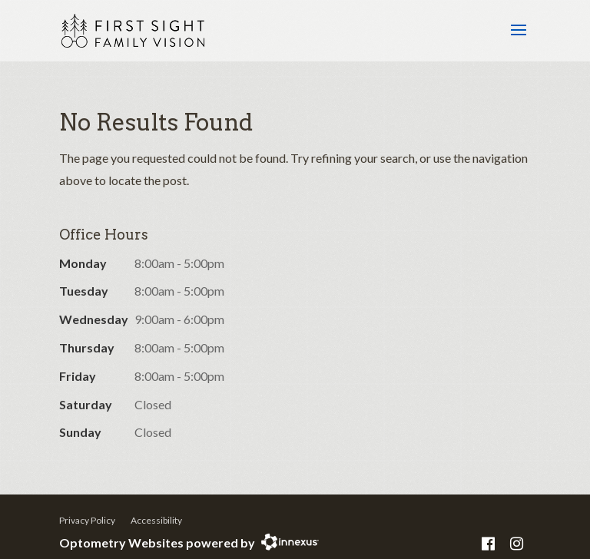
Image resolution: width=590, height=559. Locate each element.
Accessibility (156, 520)
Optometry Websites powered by (157, 542)
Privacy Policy (87, 520)
